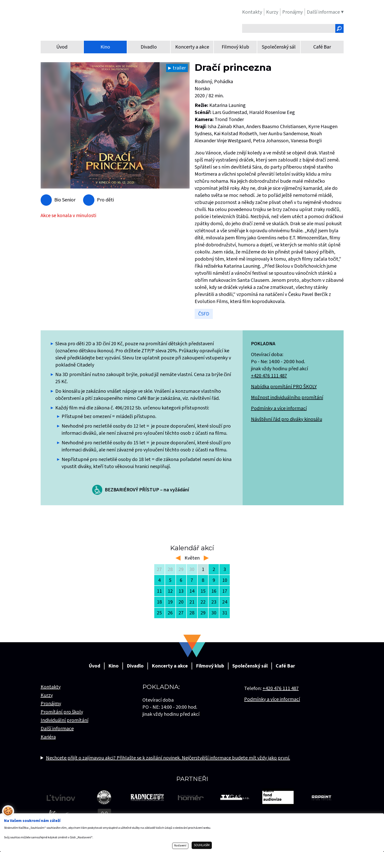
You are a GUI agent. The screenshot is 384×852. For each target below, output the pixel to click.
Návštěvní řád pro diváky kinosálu (286, 419)
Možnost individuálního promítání (287, 397)
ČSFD (203, 313)
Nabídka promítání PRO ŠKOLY (284, 386)
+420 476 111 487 (269, 375)
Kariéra (48, 737)
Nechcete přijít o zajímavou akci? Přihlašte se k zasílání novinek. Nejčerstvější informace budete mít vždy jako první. (168, 758)
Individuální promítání (64, 720)
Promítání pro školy (62, 712)
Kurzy (47, 695)
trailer (179, 68)
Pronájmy (51, 703)
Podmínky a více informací (279, 408)
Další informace (57, 728)
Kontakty (51, 686)
